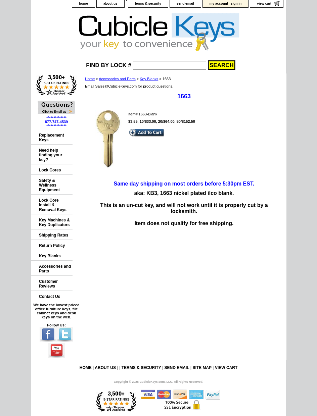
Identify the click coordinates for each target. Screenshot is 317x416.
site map (201, 367)
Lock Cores (50, 170)
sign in (236, 3)
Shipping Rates (53, 235)
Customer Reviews (48, 284)
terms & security (148, 3)
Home (90, 79)
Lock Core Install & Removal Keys (52, 205)
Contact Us (49, 296)
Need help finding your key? (50, 155)
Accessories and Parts (117, 79)
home (83, 3)
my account (219, 3)
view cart (264, 3)
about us (110, 3)
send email (185, 3)
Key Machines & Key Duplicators (54, 222)
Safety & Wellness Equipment (49, 185)
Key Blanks (149, 79)
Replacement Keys (51, 137)
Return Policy (52, 245)
